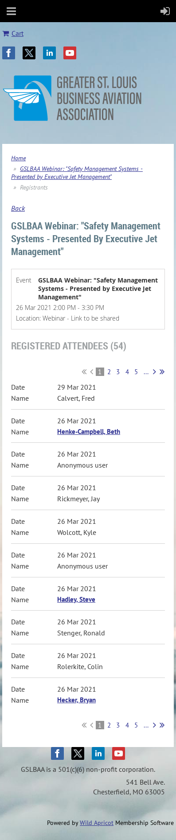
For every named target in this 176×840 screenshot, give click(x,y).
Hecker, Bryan (76, 700)
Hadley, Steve (76, 599)
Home (18, 158)
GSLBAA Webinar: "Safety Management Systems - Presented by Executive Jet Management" (77, 173)
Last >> (162, 371)
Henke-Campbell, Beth (88, 431)
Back (18, 208)
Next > (154, 371)
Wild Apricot (96, 823)
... (146, 372)
